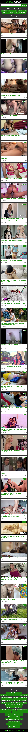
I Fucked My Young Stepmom (8, 695)
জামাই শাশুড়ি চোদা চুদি (14, 721)
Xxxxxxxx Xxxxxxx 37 (21, 702)
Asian (4, 12)
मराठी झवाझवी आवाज (22, 709)
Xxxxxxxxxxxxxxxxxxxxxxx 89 (14, 724)
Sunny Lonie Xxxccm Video (14, 707)
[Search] (11, 5)
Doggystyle (4, 10)
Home (5, 730)
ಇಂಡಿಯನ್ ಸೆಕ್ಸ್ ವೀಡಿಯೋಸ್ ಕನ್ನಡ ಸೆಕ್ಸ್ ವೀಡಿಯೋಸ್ (14, 700)
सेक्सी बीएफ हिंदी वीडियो (14, 726)
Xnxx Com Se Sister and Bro (8, 709)
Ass (9, 10)
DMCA (13, 730)
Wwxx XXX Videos (22, 695)
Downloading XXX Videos (20, 697)
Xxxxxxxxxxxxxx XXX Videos (19, 712)
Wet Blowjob (22, 12)
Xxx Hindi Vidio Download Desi (14, 719)
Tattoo (16, 12)
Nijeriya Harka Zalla (6, 712)
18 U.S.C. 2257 (20, 730)
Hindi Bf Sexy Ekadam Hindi (14, 693)
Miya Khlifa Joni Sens (14, 716)
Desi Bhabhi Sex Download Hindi (14, 705)
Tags (9, 730)
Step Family (10, 12)
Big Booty (14, 10)
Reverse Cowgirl (22, 10)
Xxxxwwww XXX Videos (7, 702)
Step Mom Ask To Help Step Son (14, 714)
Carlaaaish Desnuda (6, 697)
